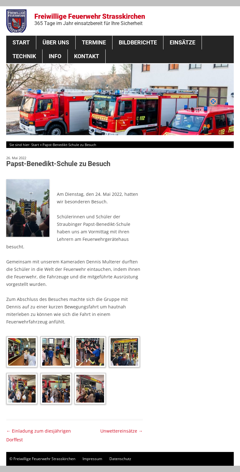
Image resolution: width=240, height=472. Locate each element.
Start (21, 42)
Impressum (92, 458)
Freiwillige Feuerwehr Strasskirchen (89, 19)
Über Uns (55, 42)
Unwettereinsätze (121, 431)
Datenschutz (120, 458)
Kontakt (86, 56)
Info (55, 56)
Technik (24, 56)
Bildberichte (138, 42)
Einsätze (182, 42)
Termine (94, 42)
